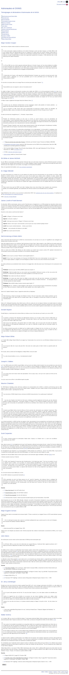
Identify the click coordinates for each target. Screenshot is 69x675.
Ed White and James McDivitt (8, 37)
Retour (50, 671)
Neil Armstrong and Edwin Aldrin (9, 16)
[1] (42, 82)
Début (46, 671)
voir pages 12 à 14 (18, 149)
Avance (55, 671)
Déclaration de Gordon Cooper (12, 144)
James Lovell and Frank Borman (9, 29)
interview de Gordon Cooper (14, 152)
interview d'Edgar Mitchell (10, 196)
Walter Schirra (4, 32)
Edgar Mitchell (5, 30)
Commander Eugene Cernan (8, 21)
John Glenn (4, 26)
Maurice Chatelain (5, 22)
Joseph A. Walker (5, 35)
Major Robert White (6, 39)
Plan (59, 671)
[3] (26, 448)
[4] (55, 91)
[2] (32, 100)
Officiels (59, 1)
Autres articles (7, 154)
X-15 (60, 340)
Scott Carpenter (5, 19)
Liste (62, 671)
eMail (42, 671)
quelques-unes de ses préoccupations (45, 193)
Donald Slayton (5, 34)
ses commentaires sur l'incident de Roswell (13, 194)
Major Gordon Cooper (6, 24)
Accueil (64, 1)
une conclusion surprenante (25, 167)
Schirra (50, 454)
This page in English (62, 4)
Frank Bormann (5, 17)
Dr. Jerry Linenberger (6, 27)
